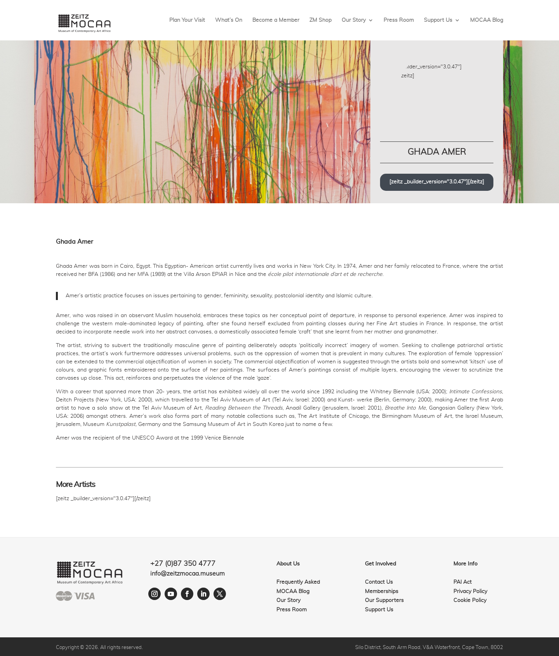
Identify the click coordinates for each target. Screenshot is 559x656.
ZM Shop (320, 20)
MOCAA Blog (486, 20)
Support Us (438, 20)
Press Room (399, 20)
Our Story (354, 20)
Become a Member (275, 20)
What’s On (228, 20)
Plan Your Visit (187, 20)
